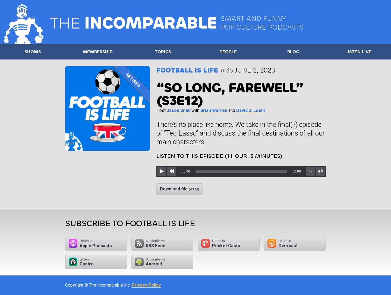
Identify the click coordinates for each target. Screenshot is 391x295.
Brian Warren (213, 110)
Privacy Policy (146, 285)
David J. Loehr (251, 110)
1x (311, 171)
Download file (179, 189)
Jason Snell (178, 110)
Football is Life (187, 70)
